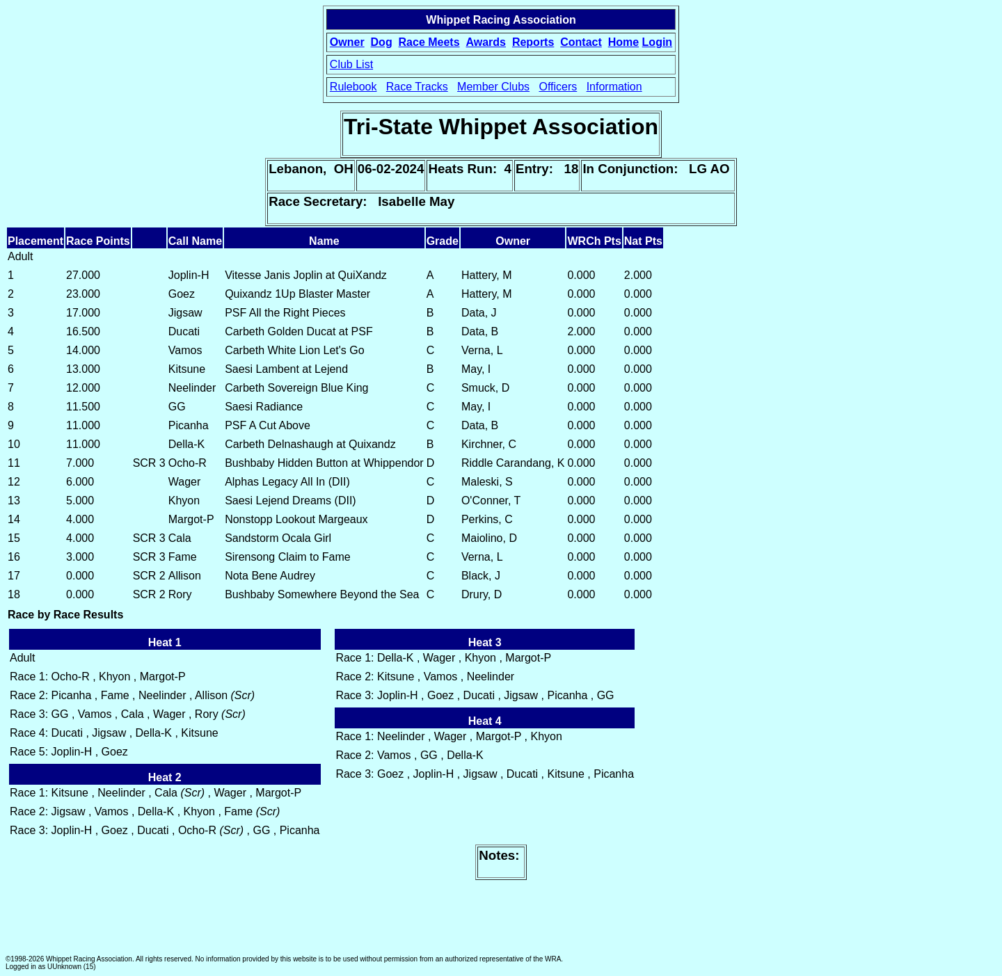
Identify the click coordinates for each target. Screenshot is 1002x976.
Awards (486, 42)
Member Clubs (493, 87)
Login (657, 42)
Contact (581, 42)
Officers (558, 87)
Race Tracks (417, 87)
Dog (381, 42)
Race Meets (429, 42)
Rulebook (353, 87)
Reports (533, 42)
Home (623, 42)
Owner (347, 42)
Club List (351, 64)
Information (614, 87)
